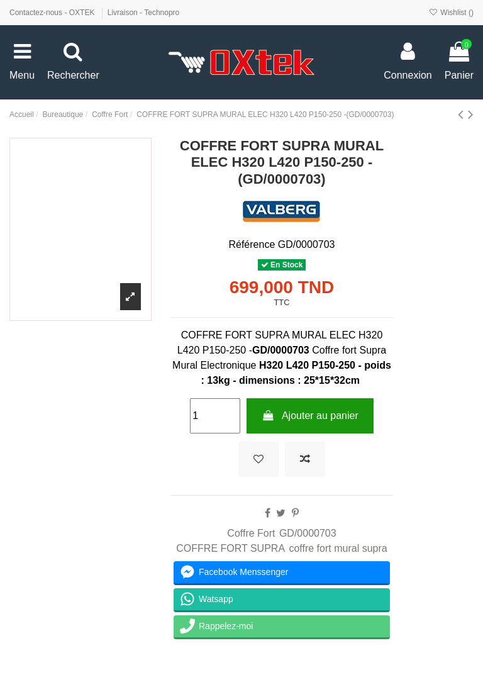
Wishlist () (451, 12)
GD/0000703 (307, 533)
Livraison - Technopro (144, 12)
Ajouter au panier (310, 415)
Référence (251, 244)
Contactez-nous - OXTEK (53, 12)
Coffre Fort (251, 533)
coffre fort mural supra (338, 548)
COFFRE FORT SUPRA (230, 548)
